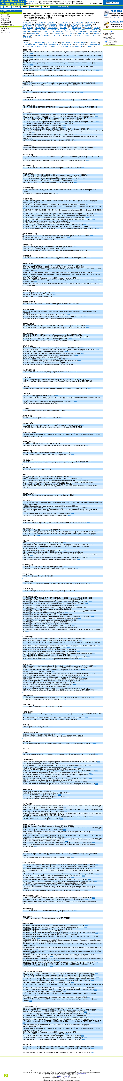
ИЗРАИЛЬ (62, 26)
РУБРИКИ (4, 13)
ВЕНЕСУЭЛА (51, 24)
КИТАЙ (25, 30)
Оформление (5, 23)
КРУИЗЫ (93, 43)
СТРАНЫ (3, 26)
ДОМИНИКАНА (28, 26)
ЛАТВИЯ (43, 30)
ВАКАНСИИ (52, 43)
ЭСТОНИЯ (69, 35)
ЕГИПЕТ (51, 26)
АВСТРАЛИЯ (28, 22)
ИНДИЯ (73, 26)
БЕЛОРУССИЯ (64, 22)
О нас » (7, 6)
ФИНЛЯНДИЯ (83, 33)
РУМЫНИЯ (80, 31)
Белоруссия (5, 28)
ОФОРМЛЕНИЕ (94, 44)
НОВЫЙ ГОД (66, 44)
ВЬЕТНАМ (64, 24)
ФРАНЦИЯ (97, 33)
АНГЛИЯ (51, 22)
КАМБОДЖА (76, 28)
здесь (93, 1052)
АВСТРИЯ (41, 22)
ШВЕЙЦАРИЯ (42, 35)
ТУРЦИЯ (45, 33)
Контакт (45, 6)
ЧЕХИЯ (29, 35)
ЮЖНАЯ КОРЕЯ (91, 35)
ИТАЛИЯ (63, 28)
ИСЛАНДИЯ (40, 28)
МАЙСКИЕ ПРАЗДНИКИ (48, 44)
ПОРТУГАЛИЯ (56, 31)
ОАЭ (45, 31)
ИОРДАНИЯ (27, 28)
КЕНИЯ (88, 28)
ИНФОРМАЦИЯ (80, 43)
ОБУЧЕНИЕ (79, 44)
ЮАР (79, 35)
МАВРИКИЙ (54, 30)
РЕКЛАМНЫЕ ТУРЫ (60, 46)
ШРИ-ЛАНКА (56, 35)
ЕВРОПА (41, 26)
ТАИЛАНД (34, 33)
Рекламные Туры (7, 25)
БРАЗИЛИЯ (27, 24)
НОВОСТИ (90, 46)
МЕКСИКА (26, 31)
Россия (3, 32)
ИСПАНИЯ (52, 28)
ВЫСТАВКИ (65, 43)
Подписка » (35, 6)
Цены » (25, 6)
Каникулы (4, 17)
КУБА (34, 30)
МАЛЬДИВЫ (82, 30)
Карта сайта (66, 1076)
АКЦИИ (26, 43)
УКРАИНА (70, 33)
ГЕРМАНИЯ (76, 24)
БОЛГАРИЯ (91, 22)
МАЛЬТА (94, 30)
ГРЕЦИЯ (88, 24)
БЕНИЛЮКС (78, 22)
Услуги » (16, 6)
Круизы (4, 19)
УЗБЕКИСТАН (57, 33)
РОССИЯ (69, 31)
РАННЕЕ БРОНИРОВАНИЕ (37, 46)
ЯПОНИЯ (26, 37)
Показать (7, 11)
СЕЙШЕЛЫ (93, 31)
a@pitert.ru (59, 1076)
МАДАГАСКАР (68, 30)
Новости (4, 15)
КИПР (96, 28)
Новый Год (5, 21)
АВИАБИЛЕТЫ (38, 43)
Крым (3, 30)
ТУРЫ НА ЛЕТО (29, 44)
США (24, 33)
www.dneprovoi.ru (81, 1073)
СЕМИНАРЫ (77, 46)
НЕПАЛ (37, 31)
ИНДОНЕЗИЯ (85, 26)
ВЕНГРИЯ (39, 24)
